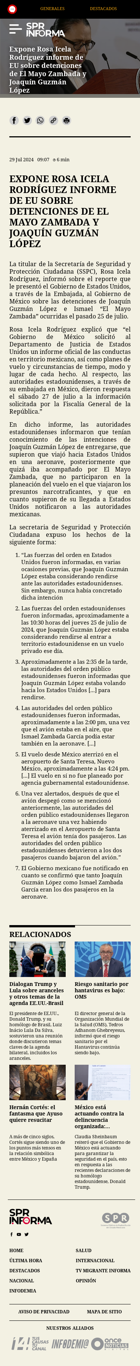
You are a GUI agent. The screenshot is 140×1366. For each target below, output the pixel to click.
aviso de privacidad (43, 1311)
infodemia (22, 1291)
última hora (25, 1260)
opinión (86, 1281)
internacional (95, 1260)
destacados (24, 1270)
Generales (59, 8)
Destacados (110, 8)
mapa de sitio (104, 1311)
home (16, 1250)
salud (83, 1250)
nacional (21, 1281)
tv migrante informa (103, 1270)
